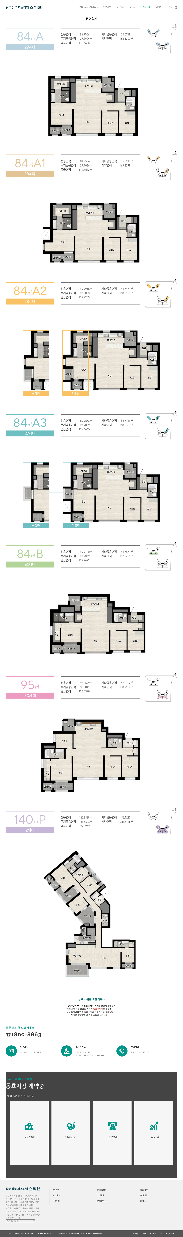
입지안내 (100, 1195)
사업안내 (120, 7)
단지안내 (146, 7)
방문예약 (107, 7)
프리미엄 (133, 7)
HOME (56, 1189)
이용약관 (136, 1233)
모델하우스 (101, 1201)
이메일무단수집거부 (166, 1233)
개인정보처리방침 (149, 1233)
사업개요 (56, 1195)
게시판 (159, 7)
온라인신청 (101, 1189)
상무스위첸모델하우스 (88, 7)
